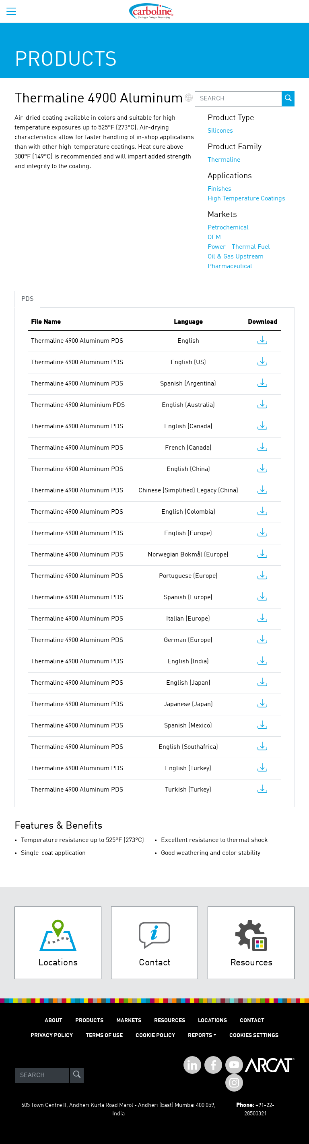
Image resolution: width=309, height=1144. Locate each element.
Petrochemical (228, 228)
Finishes (219, 189)
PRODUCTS (89, 1020)
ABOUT (53, 1020)
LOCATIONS (212, 1020)
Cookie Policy (155, 1035)
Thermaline (224, 160)
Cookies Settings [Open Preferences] (253, 1035)
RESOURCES (169, 1020)
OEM (214, 237)
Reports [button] (200, 1035)
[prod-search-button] (288, 98)
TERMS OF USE (104, 1035)
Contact (252, 1020)
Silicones (220, 131)
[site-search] (76, 1075)
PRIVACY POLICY (52, 1035)
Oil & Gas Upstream (236, 257)
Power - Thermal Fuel (239, 247)
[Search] (42, 1075)
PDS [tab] (27, 299)
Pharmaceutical (230, 266)
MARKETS (128, 1020)
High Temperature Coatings (246, 199)
